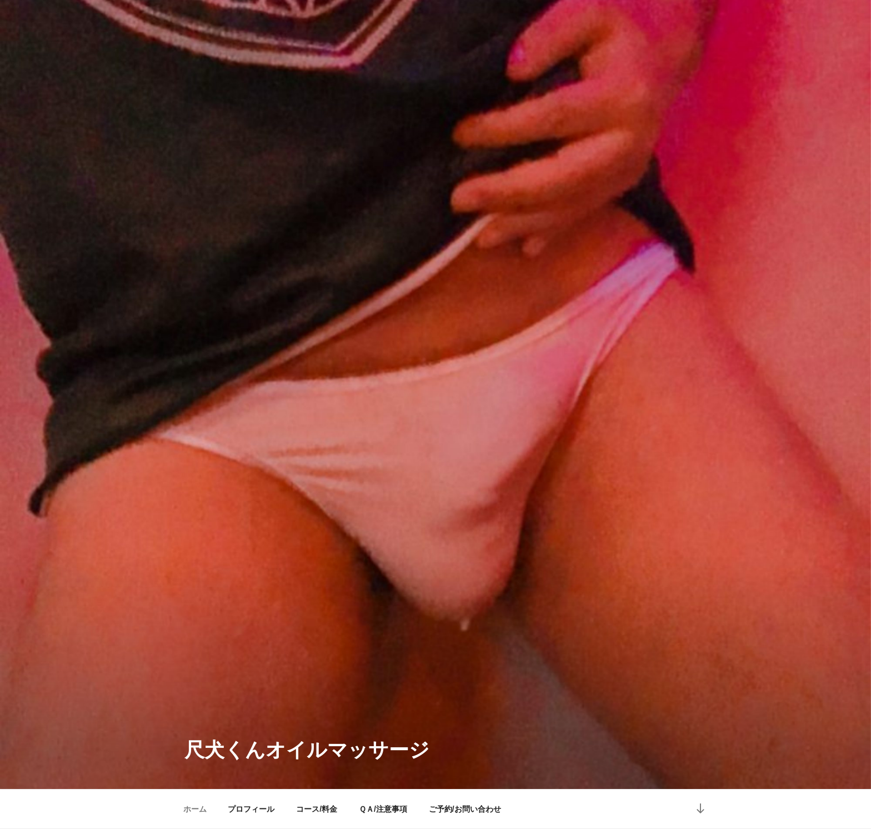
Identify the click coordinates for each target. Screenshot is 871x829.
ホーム (195, 809)
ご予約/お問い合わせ (465, 809)
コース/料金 (316, 809)
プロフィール (251, 809)
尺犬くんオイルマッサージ (306, 749)
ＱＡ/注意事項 (383, 809)
